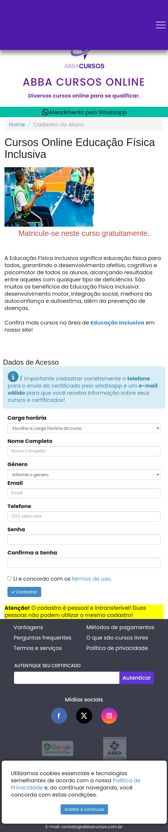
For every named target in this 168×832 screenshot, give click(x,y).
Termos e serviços (38, 648)
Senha (16, 529)
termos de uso (91, 578)
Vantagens (28, 627)
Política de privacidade (117, 648)
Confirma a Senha (32, 552)
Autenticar (136, 677)
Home (17, 124)
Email (15, 483)
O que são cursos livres (117, 637)
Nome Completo (30, 441)
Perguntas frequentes (43, 637)
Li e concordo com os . (62, 578)
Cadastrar (24, 592)
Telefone (19, 506)
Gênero (17, 464)
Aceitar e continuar (84, 809)
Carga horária (27, 418)
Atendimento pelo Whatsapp (84, 112)
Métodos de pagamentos (120, 627)
